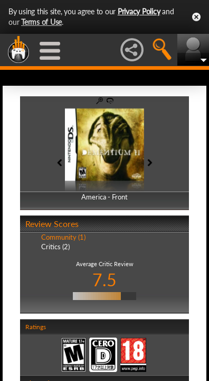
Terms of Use (41, 21)
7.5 (104, 279)
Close (196, 17)
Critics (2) (55, 246)
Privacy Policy (139, 11)
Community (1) (63, 237)
